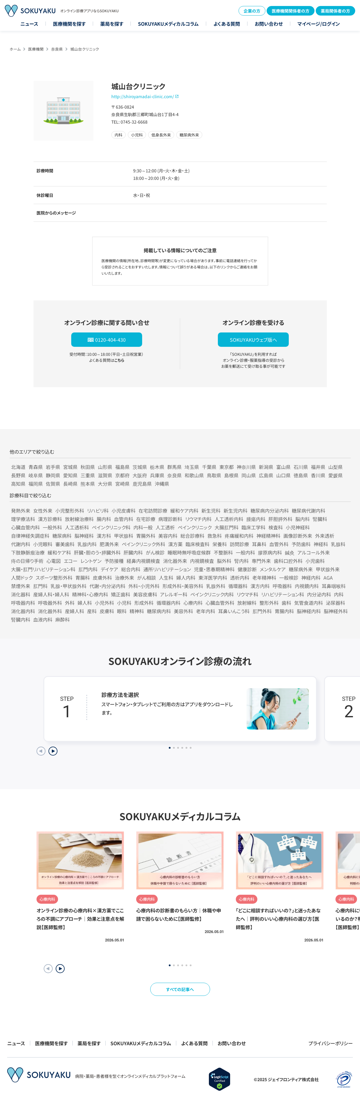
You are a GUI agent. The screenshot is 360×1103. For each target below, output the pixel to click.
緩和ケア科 (59, 552)
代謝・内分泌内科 (107, 586)
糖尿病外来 (301, 569)
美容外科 (183, 611)
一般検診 (288, 577)
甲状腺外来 (328, 569)
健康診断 (247, 569)
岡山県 (248, 475)
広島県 (266, 475)
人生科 (166, 577)
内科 (339, 594)
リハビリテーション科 (282, 594)
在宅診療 (145, 518)
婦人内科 (185, 577)
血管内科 (123, 518)
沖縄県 (162, 483)
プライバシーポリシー (331, 1043)
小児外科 (104, 602)
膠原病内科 (270, 552)
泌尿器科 (335, 602)
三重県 (87, 475)
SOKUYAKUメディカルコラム (168, 23)
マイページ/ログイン (318, 23)
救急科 (214, 535)
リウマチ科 (247, 594)
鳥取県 (214, 475)
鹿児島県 (142, 483)
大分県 (105, 483)
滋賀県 (105, 475)
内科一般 (143, 527)
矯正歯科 (120, 594)
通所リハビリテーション (167, 569)
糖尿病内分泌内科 (269, 510)
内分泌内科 (319, 594)
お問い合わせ (269, 23)
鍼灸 (289, 552)
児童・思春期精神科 (214, 569)
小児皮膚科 (124, 510)
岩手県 (53, 466)
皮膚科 (107, 611)
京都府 (122, 475)
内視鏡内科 (307, 586)
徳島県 (301, 475)
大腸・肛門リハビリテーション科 (43, 569)
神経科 (321, 544)
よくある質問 (226, 23)
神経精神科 (268, 535)
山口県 (283, 475)
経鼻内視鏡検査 (143, 560)
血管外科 (278, 544)
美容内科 (167, 535)
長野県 (18, 475)
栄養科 (219, 544)
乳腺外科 (215, 586)
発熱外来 (20, 510)
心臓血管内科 (25, 527)
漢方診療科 (50, 518)
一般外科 (52, 527)
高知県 (18, 483)
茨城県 (140, 466)
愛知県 (70, 475)
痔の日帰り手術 (27, 560)
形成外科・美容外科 (182, 586)
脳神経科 (84, 535)
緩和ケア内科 (184, 510)
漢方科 (104, 535)
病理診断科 (170, 518)
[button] (60, 968)
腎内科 (241, 560)
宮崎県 (122, 483)
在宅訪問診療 (153, 510)
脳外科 (224, 560)
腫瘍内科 (255, 518)
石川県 (301, 466)
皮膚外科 (102, 577)
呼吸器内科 (23, 602)
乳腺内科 (87, 544)
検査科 (275, 527)
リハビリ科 (98, 510)
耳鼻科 (259, 544)
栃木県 (157, 466)
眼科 (122, 611)
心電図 (53, 560)
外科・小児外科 (144, 586)
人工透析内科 (229, 518)
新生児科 (211, 510)
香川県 (318, 475)
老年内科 (205, 611)
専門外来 (261, 560)
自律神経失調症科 (30, 535)
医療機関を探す (69, 23)
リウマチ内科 (198, 518)
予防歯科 (301, 544)
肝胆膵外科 (280, 518)
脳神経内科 (309, 611)
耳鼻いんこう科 (234, 611)
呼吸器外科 (50, 602)
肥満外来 (109, 544)
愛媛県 (335, 475)
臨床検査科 (197, 544)
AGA (328, 577)
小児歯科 (315, 560)
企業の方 (252, 11)
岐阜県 (35, 475)
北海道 (18, 466)
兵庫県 (157, 475)
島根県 (231, 475)
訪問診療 (239, 544)
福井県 (318, 466)
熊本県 (87, 483)
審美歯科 (65, 544)
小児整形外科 (69, 510)
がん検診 (155, 552)
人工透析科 (77, 527)
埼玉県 (192, 466)
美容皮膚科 (145, 594)
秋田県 (87, 466)
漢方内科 (260, 586)
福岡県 (35, 483)
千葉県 (209, 466)
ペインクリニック (195, 527)
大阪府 (140, 475)
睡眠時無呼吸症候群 (189, 552)
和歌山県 (194, 475)
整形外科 (269, 602)
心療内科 (193, 602)
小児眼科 (42, 544)
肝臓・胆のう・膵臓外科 (97, 552)
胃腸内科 (284, 611)
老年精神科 (264, 577)
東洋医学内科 (212, 577)
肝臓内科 (133, 552)
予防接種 (114, 560)
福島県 (122, 466)
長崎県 (70, 483)
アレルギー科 (173, 594)
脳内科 (302, 518)
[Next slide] (52, 751)
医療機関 (36, 49)
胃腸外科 (145, 535)
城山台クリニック (84, 49)
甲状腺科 (123, 535)
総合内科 (130, 569)
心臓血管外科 (220, 602)
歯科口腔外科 (288, 560)
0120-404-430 (110, 339)
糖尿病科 (62, 535)
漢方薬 (175, 544)
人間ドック (22, 577)
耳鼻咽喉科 (334, 586)
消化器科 (20, 594)
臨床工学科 (253, 527)
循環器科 (237, 586)
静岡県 (53, 475)
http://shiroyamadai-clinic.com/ (142, 96)
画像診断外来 (297, 535)
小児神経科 (298, 527)
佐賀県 (53, 483)
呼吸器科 (282, 586)
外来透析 (324, 535)
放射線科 (246, 602)
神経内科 (310, 577)
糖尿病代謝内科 (308, 510)
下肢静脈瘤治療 (28, 552)
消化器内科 (23, 611)
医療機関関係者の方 (290, 11)
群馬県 (174, 466)
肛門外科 (262, 611)
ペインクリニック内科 (212, 594)
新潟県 (266, 466)
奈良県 (57, 49)
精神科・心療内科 (90, 594)
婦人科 (85, 602)
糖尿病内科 (159, 611)
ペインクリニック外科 (143, 544)
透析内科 (239, 577)
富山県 (283, 466)
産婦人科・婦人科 (51, 594)
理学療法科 (23, 518)
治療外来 (124, 577)
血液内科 (42, 619)
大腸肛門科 (227, 527)
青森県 (35, 466)
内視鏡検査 (202, 560)
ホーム (15, 49)
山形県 (105, 466)
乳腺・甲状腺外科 (68, 586)
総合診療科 (192, 535)
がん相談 (146, 577)
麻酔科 (62, 619)
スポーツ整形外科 (54, 577)
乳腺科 (338, 544)
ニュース (29, 23)
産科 (92, 611)
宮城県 (70, 466)
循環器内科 (168, 602)
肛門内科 (88, 569)
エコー (71, 560)
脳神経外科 (336, 611)
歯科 (286, 602)
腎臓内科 (20, 619)
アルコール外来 (313, 552)
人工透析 (165, 527)
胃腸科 (82, 577)
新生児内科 (235, 510)
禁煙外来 (20, 586)
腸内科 (104, 518)
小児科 (124, 602)
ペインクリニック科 (111, 527)
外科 (70, 602)
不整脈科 (223, 552)
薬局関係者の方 (335, 11)
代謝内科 (20, 544)
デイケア (109, 569)
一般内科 (245, 552)
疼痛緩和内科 (239, 535)
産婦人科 (74, 611)
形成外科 (144, 602)
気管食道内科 (308, 602)
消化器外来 (175, 560)
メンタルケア (273, 569)
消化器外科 (50, 611)
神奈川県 (246, 466)
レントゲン (90, 560)
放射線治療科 (79, 518)
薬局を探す (111, 23)
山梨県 (335, 466)
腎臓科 (320, 518)
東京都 (226, 466)
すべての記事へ (180, 989)
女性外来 (42, 510)
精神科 (137, 611)
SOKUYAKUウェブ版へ (253, 339)
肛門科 (40, 586)
